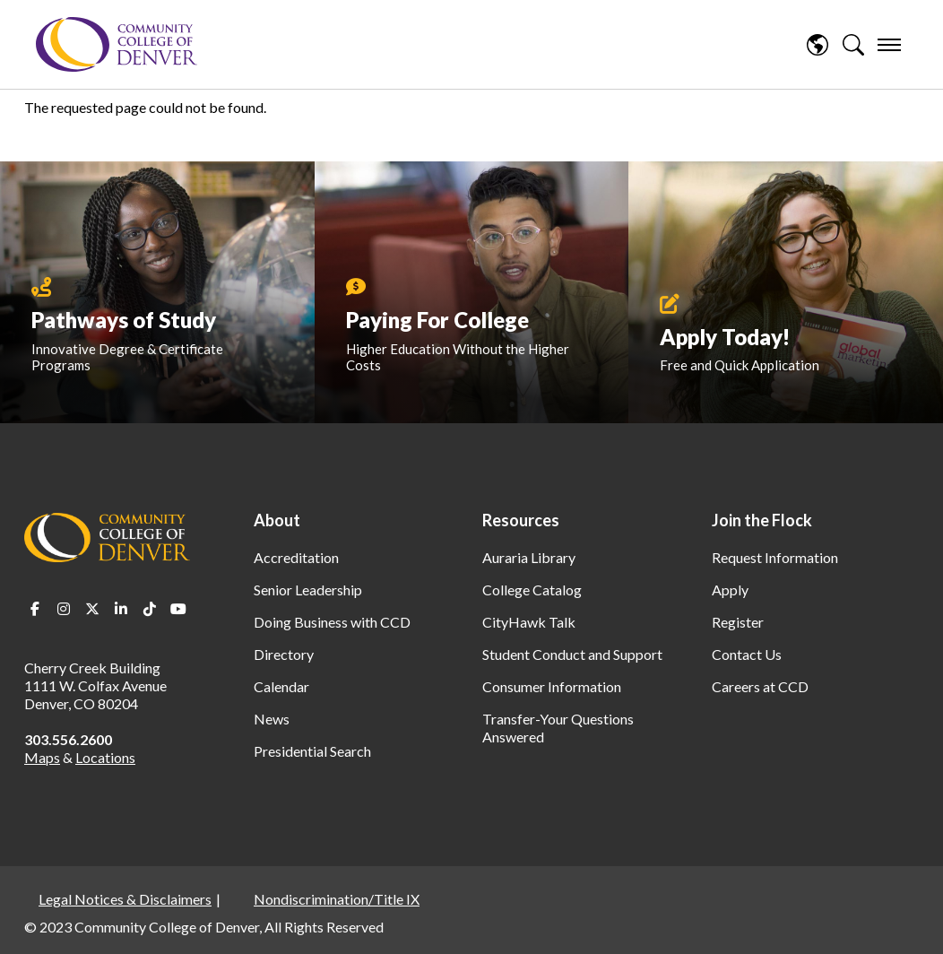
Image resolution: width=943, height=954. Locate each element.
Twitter (92, 609)
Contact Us (747, 654)
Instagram (63, 609)
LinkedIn (121, 609)
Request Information (775, 557)
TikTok (149, 609)
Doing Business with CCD (332, 621)
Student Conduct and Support (572, 654)
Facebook (35, 609)
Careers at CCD (760, 686)
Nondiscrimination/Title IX (337, 898)
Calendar (281, 686)
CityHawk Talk (528, 621)
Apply (730, 589)
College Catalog (532, 589)
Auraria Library (528, 557)
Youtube (178, 609)
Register (738, 621)
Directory (284, 654)
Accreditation (296, 557)
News (272, 718)
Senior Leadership (308, 589)
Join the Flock (762, 520)
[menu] (889, 45)
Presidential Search (312, 750)
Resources (520, 520)
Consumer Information (551, 686)
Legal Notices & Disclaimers (125, 898)
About (277, 520)
